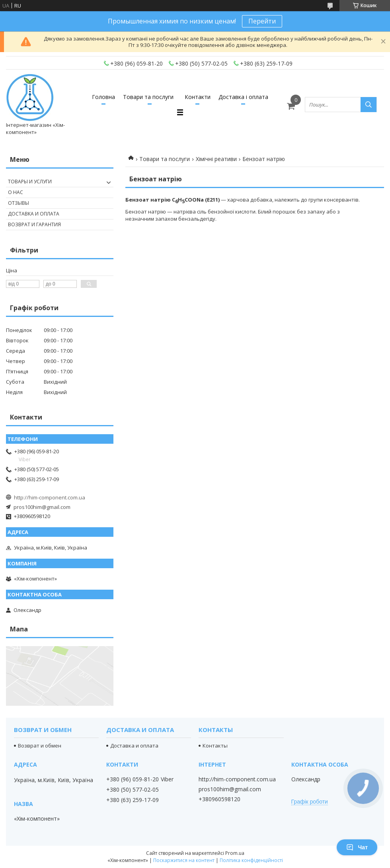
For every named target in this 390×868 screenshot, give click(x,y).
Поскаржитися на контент (183, 860)
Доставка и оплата (33, 213)
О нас (15, 192)
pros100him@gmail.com (42, 507)
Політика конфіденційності (251, 860)
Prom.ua (234, 853)
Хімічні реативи (216, 159)
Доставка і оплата (243, 97)
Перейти (262, 21)
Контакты (215, 745)
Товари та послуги (148, 97)
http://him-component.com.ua (49, 497)
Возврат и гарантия (34, 224)
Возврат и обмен (39, 745)
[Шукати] (368, 104)
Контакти (198, 97)
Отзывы (18, 203)
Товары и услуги (30, 181)
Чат (357, 847)
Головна (103, 97)
